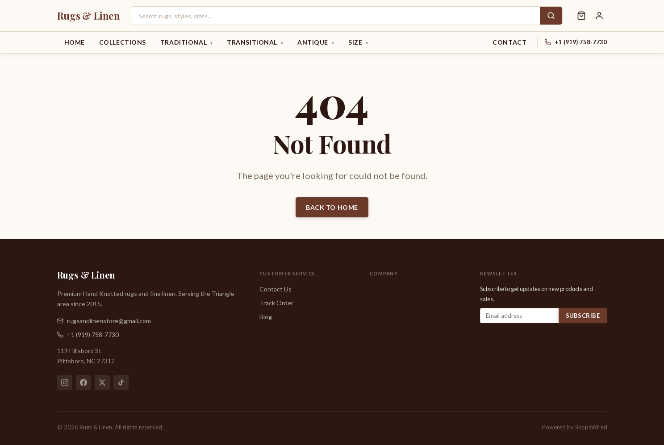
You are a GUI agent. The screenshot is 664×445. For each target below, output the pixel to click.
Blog (265, 316)
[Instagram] (64, 382)
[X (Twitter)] (102, 382)
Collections (122, 42)
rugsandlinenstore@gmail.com (104, 320)
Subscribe (583, 315)
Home (74, 42)
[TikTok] (121, 382)
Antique (315, 42)
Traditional (186, 42)
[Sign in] (599, 16)
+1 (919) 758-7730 (581, 42)
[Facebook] (83, 382)
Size (358, 42)
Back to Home (332, 207)
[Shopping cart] (581, 16)
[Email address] (519, 315)
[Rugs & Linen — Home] (88, 15)
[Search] (551, 16)
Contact (509, 42)
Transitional (255, 42)
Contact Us (275, 289)
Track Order (276, 303)
